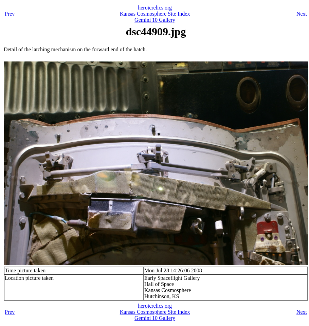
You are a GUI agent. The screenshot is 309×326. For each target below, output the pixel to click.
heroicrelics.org (155, 8)
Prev (10, 14)
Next (301, 14)
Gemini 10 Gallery (154, 20)
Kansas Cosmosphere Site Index (155, 14)
